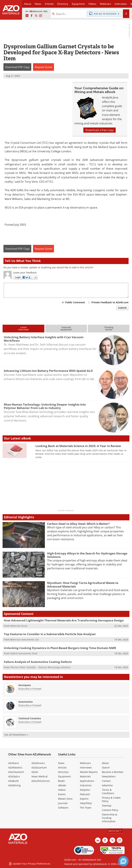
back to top (115, 830)
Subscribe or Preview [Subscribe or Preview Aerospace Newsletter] (29, 688)
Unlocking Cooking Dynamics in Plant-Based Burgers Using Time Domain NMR (60, 648)
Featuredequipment (66, 328)
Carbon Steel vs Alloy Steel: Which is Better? (78, 524)
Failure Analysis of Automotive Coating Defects (38, 662)
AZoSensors (38, 763)
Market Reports (89, 772)
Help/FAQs (86, 803)
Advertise (107, 785)
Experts (84, 798)
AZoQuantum (39, 767)
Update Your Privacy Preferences (29, 863)
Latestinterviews (23, 328)
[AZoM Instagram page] (40, 16)
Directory (62, 3)
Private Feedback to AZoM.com (110, 302)
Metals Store (65, 798)
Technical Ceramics (29, 718)
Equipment (64, 776)
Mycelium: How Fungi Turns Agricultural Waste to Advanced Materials (82, 584)
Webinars (85, 763)
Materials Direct (19, 625)
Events (62, 794)
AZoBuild (13, 781)
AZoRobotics (15, 767)
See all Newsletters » (16, 734)
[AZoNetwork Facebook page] (31, 16)
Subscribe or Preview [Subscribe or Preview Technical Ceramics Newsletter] (29, 721)
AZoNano (13, 763)
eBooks (62, 785)
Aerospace (24, 685)
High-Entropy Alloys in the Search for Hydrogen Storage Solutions (87, 555)
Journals (63, 803)
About (105, 763)
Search (106, 767)
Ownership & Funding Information (109, 818)
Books (61, 781)
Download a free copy (99, 130)
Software (63, 807)
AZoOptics (14, 776)
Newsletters (109, 776)
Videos (62, 789)
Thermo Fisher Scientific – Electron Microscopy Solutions (40, 667)
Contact (106, 781)
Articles (62, 767)
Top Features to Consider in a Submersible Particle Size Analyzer (50, 634)
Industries (86, 785)
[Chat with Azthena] (123, 861)
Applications (87, 781)
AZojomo (85, 789)
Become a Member (113, 772)
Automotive (25, 701)
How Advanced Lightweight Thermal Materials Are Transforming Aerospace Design (64, 620)
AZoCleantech (16, 772)
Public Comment (75, 302)
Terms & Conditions (108, 791)
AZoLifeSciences (40, 781)
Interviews (86, 767)
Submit (122, 307)
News (61, 763)
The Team (85, 807)
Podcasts (85, 794)
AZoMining (14, 785)
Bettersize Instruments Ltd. (24, 639)
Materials (85, 776)
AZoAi (34, 772)
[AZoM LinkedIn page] (27, 16)
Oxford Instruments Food (23, 653)
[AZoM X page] (36, 16)
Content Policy (110, 810)
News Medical (39, 776)
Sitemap (106, 805)
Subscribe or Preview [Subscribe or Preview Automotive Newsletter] (29, 705)
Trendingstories (108, 328)
